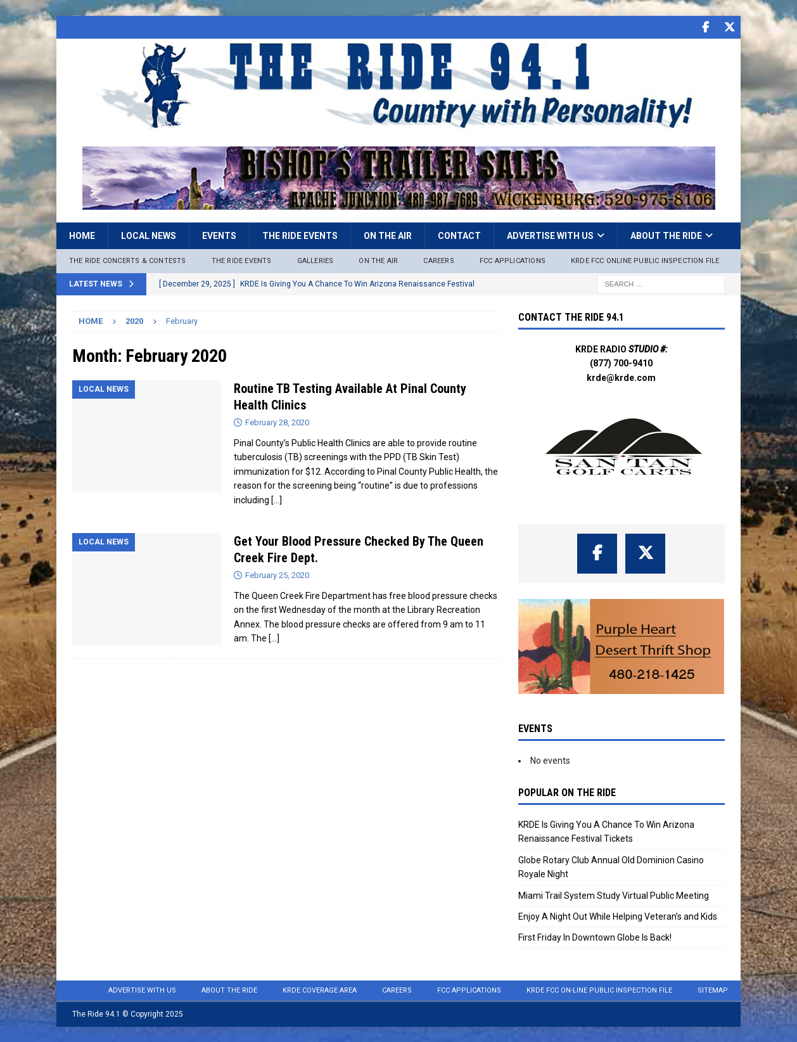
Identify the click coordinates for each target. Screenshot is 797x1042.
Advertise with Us (550, 235)
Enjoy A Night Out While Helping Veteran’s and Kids (617, 916)
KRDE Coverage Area (320, 990)
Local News (148, 235)
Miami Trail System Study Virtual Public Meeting (613, 895)
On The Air (378, 260)
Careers (438, 260)
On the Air (388, 235)
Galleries (315, 260)
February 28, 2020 (277, 422)
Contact (459, 235)
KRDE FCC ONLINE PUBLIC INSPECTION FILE (645, 260)
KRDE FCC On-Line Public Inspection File (599, 990)
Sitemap (713, 990)
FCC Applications (512, 260)
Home (82, 235)
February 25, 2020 (277, 574)
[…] (276, 499)
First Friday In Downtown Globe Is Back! (595, 937)
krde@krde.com (621, 377)
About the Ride (666, 235)
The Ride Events (300, 235)
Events (219, 235)
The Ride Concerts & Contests (127, 260)
